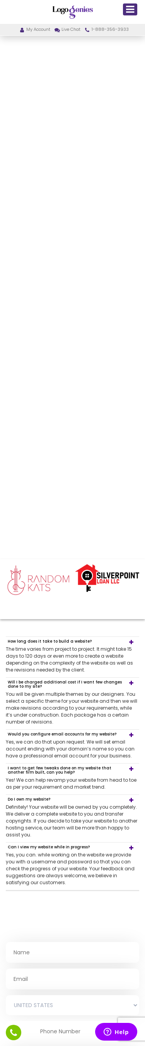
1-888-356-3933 (106, 29)
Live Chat (67, 29)
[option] (38, 580)
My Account (34, 29)
